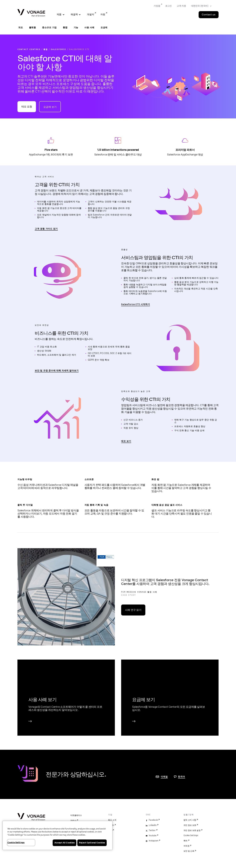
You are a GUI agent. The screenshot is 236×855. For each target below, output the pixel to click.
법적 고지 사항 (190, 820)
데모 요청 (26, 106)
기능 (76, 27)
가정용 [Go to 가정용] (157, 6)
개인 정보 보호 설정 (192, 830)
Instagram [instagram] (153, 841)
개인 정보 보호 (190, 825)
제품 (59, 14)
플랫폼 (32, 27)
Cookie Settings (191, 835)
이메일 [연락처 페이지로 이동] (164, 776)
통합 (65, 27)
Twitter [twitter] (152, 830)
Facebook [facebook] (153, 820)
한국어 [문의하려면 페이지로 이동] (181, 776)
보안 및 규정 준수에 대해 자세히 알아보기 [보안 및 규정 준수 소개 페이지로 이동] (57, 370)
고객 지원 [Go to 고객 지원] (181, 6)
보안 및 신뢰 (189, 851)
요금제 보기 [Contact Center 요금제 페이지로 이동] (50, 106)
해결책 (74, 14)
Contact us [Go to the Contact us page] (208, 14)
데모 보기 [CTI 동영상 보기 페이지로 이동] (126, 441)
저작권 (186, 846)
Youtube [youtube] (152, 835)
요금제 (104, 27)
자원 (102, 14)
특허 (185, 841)
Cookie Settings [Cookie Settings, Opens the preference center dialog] (16, 842)
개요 (20, 27)
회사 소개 (112, 820)
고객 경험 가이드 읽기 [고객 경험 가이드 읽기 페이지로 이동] (46, 228)
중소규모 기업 (49, 27)
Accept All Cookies (64, 843)
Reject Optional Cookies (92, 843)
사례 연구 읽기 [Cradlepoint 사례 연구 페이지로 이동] (133, 609)
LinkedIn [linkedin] (152, 825)
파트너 (73, 820)
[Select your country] (200, 6)
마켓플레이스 (76, 815)
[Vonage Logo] (31, 13)
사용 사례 (89, 27)
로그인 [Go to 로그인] (168, 6)
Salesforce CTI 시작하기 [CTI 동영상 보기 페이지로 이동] (135, 304)
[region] (58, 835)
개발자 (90, 14)
